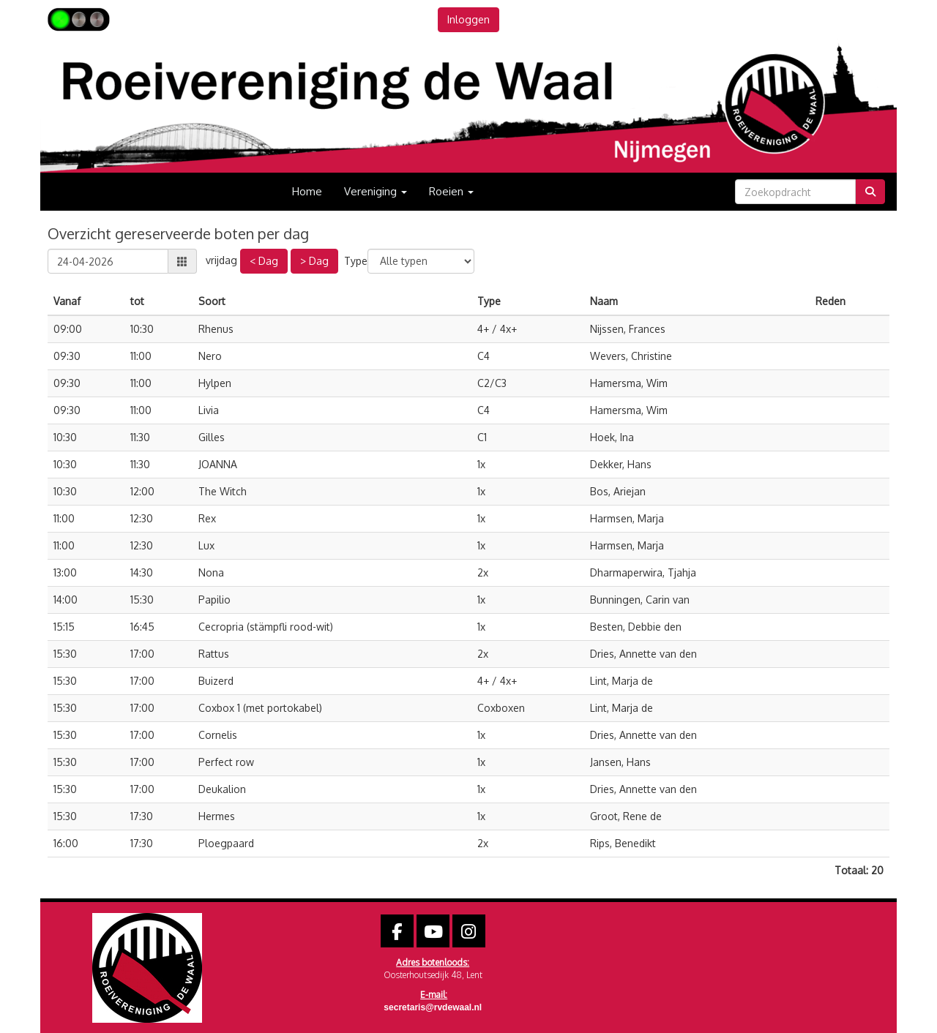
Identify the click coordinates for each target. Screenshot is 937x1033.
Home (307, 191)
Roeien (451, 191)
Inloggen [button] (468, 19)
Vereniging (375, 191)
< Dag (264, 261)
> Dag (314, 261)
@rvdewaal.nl (433, 1007)
